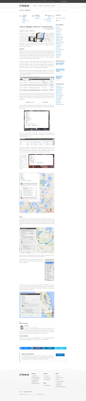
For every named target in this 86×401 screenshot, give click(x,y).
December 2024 (59, 95)
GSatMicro (34, 1)
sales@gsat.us (38, 338)
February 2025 (59, 93)
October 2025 (58, 89)
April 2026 (58, 86)
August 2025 (58, 90)
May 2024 (58, 102)
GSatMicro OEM (59, 37)
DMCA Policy (59, 384)
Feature (26, 30)
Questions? (60, 354)
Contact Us (46, 376)
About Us (58, 376)
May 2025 (58, 92)
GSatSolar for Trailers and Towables (59, 77)
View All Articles (59, 104)
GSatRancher (58, 39)
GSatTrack (29, 1)
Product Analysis (59, 49)
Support (53, 5)
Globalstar (58, 34)
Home (21, 1)
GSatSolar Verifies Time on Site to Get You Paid (60, 70)
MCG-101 (58, 48)
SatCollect (45, 1)
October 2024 (58, 96)
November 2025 (59, 87)
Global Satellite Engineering (31, 394)
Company (41, 5)
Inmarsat (58, 45)
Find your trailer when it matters (60, 63)
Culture (57, 31)
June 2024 (58, 101)
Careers (58, 379)
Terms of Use (59, 383)
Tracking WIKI (47, 379)
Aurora (57, 27)
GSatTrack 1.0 (32, 30)
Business (57, 28)
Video (57, 57)
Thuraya (57, 55)
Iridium (57, 46)
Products (35, 5)
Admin (53, 1)
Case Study (58, 30)
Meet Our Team (59, 377)
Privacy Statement (60, 381)
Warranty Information (61, 386)
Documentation (47, 377)
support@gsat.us (29, 339)
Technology (58, 54)
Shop (49, 1)
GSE (24, 1)
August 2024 (58, 98)
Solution (57, 52)
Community (47, 5)
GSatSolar (40, 1)
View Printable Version (48, 28)
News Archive (47, 385)
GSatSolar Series (59, 42)
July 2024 (57, 99)
